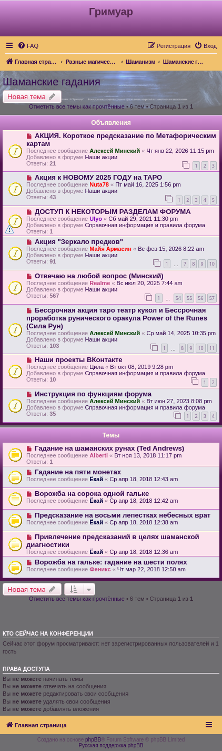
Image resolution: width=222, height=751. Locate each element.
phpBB (93, 740)
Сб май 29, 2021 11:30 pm (143, 219)
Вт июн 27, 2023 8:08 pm (178, 401)
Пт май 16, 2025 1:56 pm (148, 184)
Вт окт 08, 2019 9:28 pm (141, 367)
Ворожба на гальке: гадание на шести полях (111, 562)
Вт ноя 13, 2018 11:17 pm (147, 455)
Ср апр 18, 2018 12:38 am (143, 522)
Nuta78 (99, 184)
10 (212, 263)
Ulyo (95, 219)
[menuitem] (27, 46)
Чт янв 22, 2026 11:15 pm (180, 151)
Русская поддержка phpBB (110, 745)
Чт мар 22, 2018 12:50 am (151, 569)
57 (212, 298)
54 (178, 298)
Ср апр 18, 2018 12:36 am (143, 552)
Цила (96, 367)
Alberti (98, 455)
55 (189, 298)
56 (200, 298)
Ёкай (96, 479)
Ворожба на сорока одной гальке (92, 494)
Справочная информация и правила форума (145, 225)
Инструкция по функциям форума (93, 394)
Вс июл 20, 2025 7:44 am (150, 283)
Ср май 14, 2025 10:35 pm (181, 333)
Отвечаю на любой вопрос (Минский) (99, 276)
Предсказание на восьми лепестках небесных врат (122, 515)
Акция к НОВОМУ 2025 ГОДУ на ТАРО (98, 177)
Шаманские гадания (51, 81)
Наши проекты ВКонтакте (79, 360)
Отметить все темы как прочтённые (77, 106)
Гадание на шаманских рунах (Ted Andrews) (109, 448)
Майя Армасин (110, 249)
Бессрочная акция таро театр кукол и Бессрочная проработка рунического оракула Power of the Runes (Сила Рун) (116, 318)
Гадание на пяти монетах (78, 472)
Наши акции (101, 157)
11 (212, 348)
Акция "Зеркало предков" (79, 242)
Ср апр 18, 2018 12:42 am (143, 501)
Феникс (99, 569)
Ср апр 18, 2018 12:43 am (143, 479)
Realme (99, 283)
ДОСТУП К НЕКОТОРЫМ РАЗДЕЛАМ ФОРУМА (113, 212)
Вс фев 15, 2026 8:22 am (171, 249)
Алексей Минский (114, 151)
